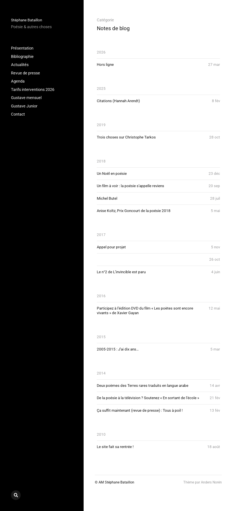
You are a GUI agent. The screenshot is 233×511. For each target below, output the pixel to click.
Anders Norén (211, 491)
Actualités (20, 64)
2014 (101, 376)
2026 (101, 52)
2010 (101, 443)
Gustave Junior (24, 106)
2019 (101, 125)
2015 (101, 340)
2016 (101, 298)
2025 (101, 88)
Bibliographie (22, 56)
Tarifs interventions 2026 (32, 89)
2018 (101, 162)
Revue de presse (25, 73)
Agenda (18, 81)
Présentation (22, 48)
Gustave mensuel (26, 97)
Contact (18, 114)
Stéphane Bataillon (27, 20)
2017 (101, 236)
